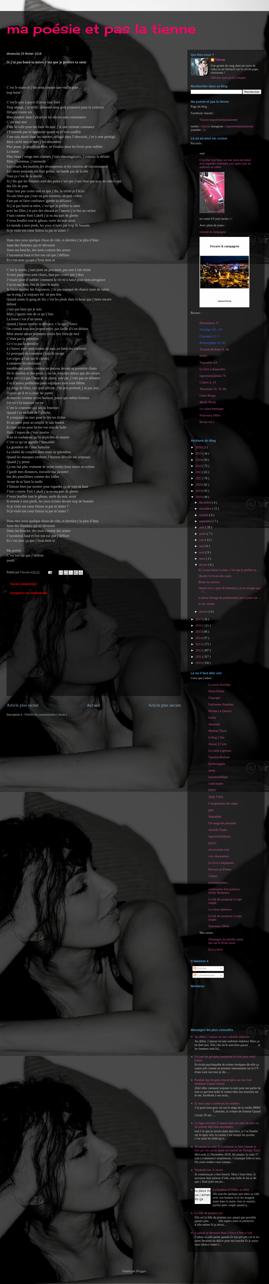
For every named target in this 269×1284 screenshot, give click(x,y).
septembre (206, 521)
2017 (199, 619)
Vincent (220, 59)
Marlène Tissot (217, 731)
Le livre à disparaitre (212, 369)
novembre (205, 508)
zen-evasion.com (218, 849)
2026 (199, 447)
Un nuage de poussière (222, 823)
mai (202, 546)
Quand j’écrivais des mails (214, 576)
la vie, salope (206, 603)
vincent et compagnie (213, 232)
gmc (211, 810)
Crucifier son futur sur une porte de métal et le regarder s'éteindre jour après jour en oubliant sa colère (225, 163)
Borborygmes (216, 764)
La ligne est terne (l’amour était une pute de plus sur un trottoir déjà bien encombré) (227, 1124)
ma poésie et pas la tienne (101, 28)
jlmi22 (212, 843)
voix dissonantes (218, 856)
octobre (204, 515)
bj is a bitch (215, 949)
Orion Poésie (216, 691)
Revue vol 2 (207, 422)
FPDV (203, 356)
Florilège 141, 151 (211, 329)
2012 (199, 650)
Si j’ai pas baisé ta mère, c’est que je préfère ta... (228, 570)
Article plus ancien (164, 705)
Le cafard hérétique (212, 408)
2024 (199, 460)
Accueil (93, 705)
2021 (199, 478)
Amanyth (214, 724)
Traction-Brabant (219, 757)
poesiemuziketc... (219, 882)
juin (202, 540)
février (203, 564)
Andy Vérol (215, 797)
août (202, 527)
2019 (199, 491)
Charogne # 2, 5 (209, 336)
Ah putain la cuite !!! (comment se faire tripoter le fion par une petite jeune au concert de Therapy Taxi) (227, 1148)
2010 (199, 663)
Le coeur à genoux (219, 750)
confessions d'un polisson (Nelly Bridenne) (224, 891)
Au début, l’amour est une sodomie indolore (222, 1037)
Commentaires (204, 975)
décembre (205, 502)
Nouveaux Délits (218, 926)
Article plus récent (23, 705)
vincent (205, 126)
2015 (199, 631)
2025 (199, 453)
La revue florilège (219, 684)
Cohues (213, 876)
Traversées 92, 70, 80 (213, 389)
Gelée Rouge (208, 395)
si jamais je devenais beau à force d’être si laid (223, 1233)
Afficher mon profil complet (228, 77)
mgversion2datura (219, 836)
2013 (199, 644)
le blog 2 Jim (216, 737)
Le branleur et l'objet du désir (231, 1189)
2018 (199, 497)
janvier (203, 611)
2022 (199, 472)
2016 (199, 625)
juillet (203, 533)
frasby (212, 717)
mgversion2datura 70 (213, 375)
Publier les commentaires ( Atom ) (45, 714)
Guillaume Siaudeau (221, 704)
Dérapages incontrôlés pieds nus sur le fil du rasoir (225, 941)
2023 (199, 466)
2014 (199, 638)
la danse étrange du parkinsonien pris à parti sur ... (229, 597)
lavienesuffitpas (218, 777)
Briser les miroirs (209, 582)
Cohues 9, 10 (208, 382)
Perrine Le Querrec (220, 711)
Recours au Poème (219, 869)
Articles (199, 968)
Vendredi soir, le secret (209, 1170)
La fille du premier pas (209, 1213)
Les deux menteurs (220, 909)
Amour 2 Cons (217, 744)
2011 (199, 656)
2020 (199, 484)
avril (202, 552)
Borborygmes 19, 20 (212, 342)
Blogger (141, 1271)
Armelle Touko (217, 830)
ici (204, 130)
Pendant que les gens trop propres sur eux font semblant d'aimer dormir (223, 1081)
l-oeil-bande (215, 783)
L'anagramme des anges (223, 803)
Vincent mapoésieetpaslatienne (219, 119)
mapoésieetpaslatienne (239, 126)
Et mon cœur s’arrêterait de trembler (217, 1103)
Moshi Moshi (208, 402)
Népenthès (214, 816)
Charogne (214, 698)
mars (202, 558)
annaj (211, 770)
